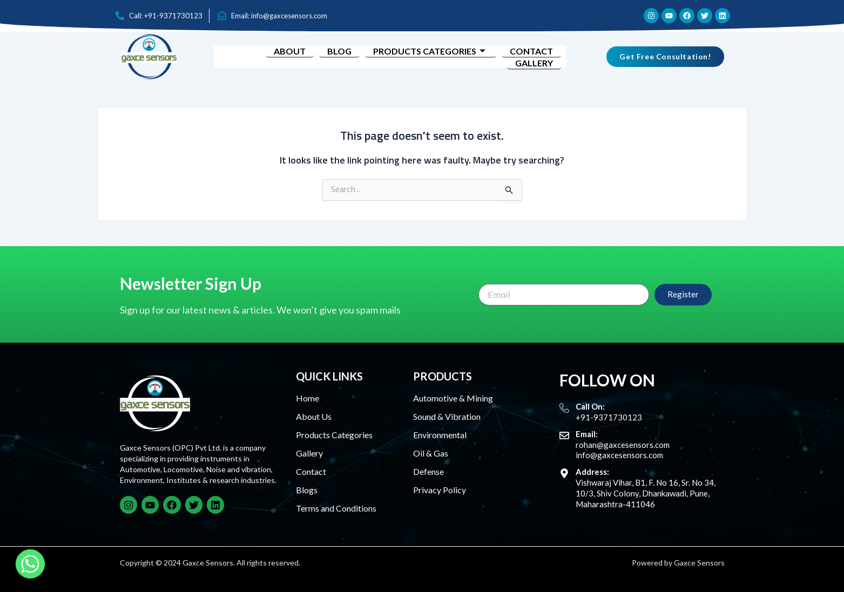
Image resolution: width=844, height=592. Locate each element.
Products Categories (430, 51)
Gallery (534, 63)
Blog (339, 51)
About (290, 51)
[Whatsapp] (30, 564)
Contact (531, 51)
